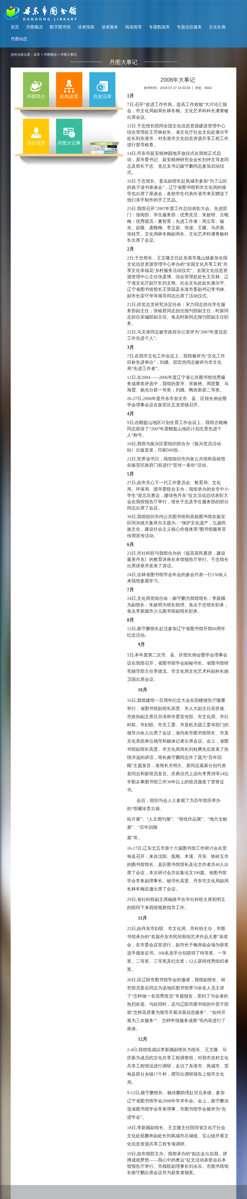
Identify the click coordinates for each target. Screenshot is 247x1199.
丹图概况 (34, 27)
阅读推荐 (133, 27)
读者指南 (86, 27)
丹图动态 (19, 39)
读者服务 (109, 27)
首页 (15, 27)
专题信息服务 (189, 27)
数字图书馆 (60, 27)
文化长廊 (217, 27)
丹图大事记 (68, 54)
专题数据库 (159, 27)
